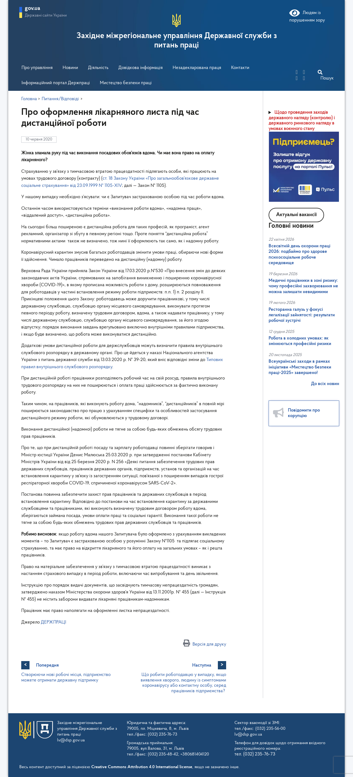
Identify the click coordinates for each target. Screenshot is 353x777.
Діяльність (98, 67)
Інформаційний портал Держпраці (56, 83)
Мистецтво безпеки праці (126, 83)
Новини (70, 67)
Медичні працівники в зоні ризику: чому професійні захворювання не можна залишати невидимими (303, 286)
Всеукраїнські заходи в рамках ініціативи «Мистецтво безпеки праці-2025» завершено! (300, 367)
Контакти (240, 67)
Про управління (37, 67)
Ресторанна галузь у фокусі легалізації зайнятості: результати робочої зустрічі (302, 315)
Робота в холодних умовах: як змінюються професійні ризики (300, 341)
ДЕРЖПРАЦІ (53, 622)
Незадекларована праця (197, 67)
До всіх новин (325, 383)
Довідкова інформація (140, 67)
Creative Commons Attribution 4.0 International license (141, 767)
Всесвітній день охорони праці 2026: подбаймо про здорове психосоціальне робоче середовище (299, 254)
